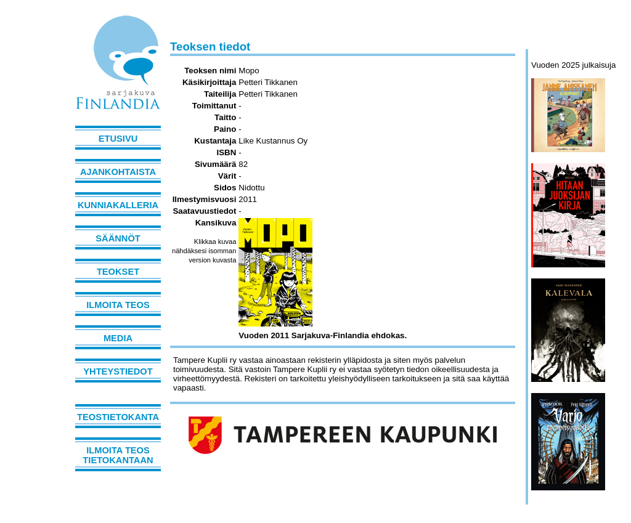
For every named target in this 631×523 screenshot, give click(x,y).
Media (118, 338)
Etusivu (118, 139)
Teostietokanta (118, 417)
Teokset (118, 272)
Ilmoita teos (118, 305)
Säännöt (118, 238)
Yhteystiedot (117, 371)
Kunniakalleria (118, 205)
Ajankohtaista (118, 172)
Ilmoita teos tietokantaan (118, 455)
